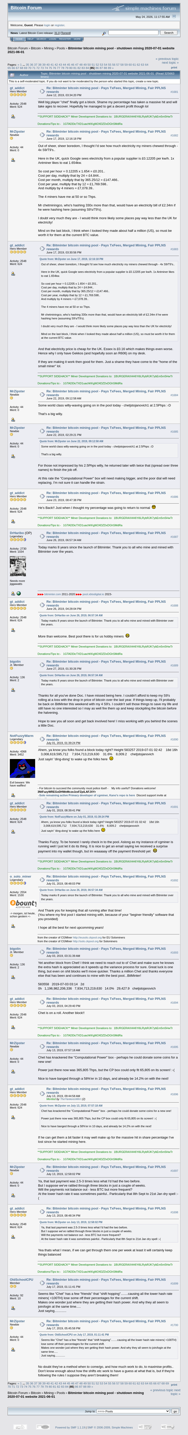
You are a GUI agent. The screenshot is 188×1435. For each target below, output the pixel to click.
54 (105, 64)
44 (64, 64)
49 (85, 64)
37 (35, 64)
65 (9, 67)
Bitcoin (36, 48)
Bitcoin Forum (18, 48)
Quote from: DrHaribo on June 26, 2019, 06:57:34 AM (71, 615)
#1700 (174, 1325)
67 (17, 67)
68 (21, 67)
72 (38, 67)
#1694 (174, 1002)
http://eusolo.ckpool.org (87, 937)
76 (54, 67)
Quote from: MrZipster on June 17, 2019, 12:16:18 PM (71, 259)
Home (19, 39)
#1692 (174, 880)
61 (134, 64)
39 (43, 64)
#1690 (174, 739)
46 (72, 64)
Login (52, 39)
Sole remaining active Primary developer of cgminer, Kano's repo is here (87, 795)
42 (56, 64)
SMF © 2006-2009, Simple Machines (110, 1427)
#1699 (174, 1283)
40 (48, 64)
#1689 (174, 665)
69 (25, 67)
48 (81, 64)
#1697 (174, 1170)
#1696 (174, 1094)
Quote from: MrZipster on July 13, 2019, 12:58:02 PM (71, 1222)
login (47, 25)
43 (60, 64)
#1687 (174, 536)
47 (76, 64)
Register (65, 39)
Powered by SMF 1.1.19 (70, 1427)
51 (93, 64)
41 (52, 64)
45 (68, 64)
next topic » (170, 62)
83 (83, 67)
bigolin (15, 661)
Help (31, 39)
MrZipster (17, 131)
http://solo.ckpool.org (86, 941)
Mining (49, 48)
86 (97, 67)
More (77, 39)
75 (50, 67)
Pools (61, 48)
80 (71, 67)
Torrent (65, 32)
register (59, 25)
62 (138, 64)
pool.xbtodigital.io (93, 594)
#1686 (174, 496)
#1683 (174, 249)
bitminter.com (52, 594)
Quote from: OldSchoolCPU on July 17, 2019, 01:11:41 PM (74, 1334)
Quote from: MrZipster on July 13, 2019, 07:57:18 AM (71, 1105)
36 (31, 64)
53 (101, 64)
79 (66, 67)
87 (101, 67)
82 (79, 67)
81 (75, 67)
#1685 (174, 431)
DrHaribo (17, 533)
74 (46, 67)
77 (58, 67)
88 (105, 67)
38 (39, 64)
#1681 (174, 91)
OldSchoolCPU (21, 1279)
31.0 (57, 32)
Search (41, 39)
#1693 (174, 952)
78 (62, 67)
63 (142, 64)
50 (89, 64)
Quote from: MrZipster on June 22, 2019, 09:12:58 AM (71, 441)
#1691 (174, 807)
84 (87, 67)
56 (113, 64)
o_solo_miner (20, 876)
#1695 (174, 1046)
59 (126, 64)
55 (109, 64)
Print (174, 67)
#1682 (174, 135)
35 (27, 64)
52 (97, 64)
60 (130, 64)
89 (109, 67)
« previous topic (167, 59)
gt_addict (17, 88)
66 (13, 67)
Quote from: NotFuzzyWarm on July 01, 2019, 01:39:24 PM (74, 816)
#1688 (174, 605)
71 (34, 67)
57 (118, 64)
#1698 (174, 1212)
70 (29, 67)
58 (122, 64)
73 (42, 67)
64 (146, 64)
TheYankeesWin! (70, 1099)
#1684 (174, 395)
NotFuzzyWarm (21, 736)
